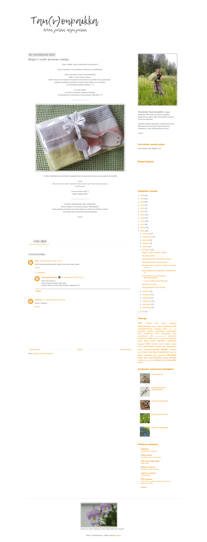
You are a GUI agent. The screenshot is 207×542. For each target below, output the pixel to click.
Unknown (38, 300)
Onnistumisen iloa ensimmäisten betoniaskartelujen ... (154, 277)
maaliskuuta (147, 301)
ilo (48, 244)
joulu (165, 329)
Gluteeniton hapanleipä (159, 401)
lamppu (140, 346)
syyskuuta (146, 243)
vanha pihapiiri (169, 358)
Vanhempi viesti (125, 350)
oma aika (153, 352)
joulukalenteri (160, 331)
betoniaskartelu (144, 326)
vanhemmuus (143, 360)
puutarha (148, 355)
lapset (158, 346)
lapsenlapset (149, 346)
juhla (150, 338)
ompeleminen (163, 352)
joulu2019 (150, 331)
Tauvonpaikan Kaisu (49, 277)
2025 (142, 199)
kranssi (154, 344)
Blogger (118, 535)
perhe (140, 355)
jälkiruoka (156, 338)
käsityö (173, 344)
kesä (146, 341)
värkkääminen (159, 360)
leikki (164, 346)
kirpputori (141, 344)
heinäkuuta (146, 250)
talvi (146, 358)
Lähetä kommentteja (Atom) (43, 354)
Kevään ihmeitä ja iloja (159, 414)
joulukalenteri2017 (160, 336)
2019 (142, 218)
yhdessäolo (171, 360)
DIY (140, 323)
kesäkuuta (146, 291)
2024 (142, 202)
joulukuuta (146, 234)
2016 (142, 228)
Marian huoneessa (148, 467)
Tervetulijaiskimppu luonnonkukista (154, 262)
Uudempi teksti (34, 350)
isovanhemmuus (145, 329)
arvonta (36, 244)
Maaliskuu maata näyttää (149, 469)
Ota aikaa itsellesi (148, 256)
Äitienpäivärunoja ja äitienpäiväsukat (158, 389)
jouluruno (172, 336)
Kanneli (144, 487)
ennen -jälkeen (157, 326)
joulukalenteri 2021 (145, 336)
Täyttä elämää (146, 455)
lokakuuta (146, 240)
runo (155, 355)
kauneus (172, 338)
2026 (142, 195)
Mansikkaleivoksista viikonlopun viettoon (157, 259)
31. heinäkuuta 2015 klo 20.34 (54, 300)
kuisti (161, 344)
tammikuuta (146, 307)
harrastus (43, 244)
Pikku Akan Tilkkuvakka (150, 461)
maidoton (173, 350)
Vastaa (37, 268)
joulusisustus (142, 338)
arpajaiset (172, 323)
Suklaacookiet (146, 475)
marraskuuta (147, 237)
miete (139, 352)
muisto (145, 352)
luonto (164, 349)
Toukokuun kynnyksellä (159, 428)
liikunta (140, 350)
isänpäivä (157, 329)
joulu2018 (141, 331)
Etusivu (79, 350)
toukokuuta (146, 295)
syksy (140, 358)
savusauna (162, 355)
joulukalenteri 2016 (151, 334)
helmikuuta (146, 304)
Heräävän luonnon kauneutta (151, 457)
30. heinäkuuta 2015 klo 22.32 (72, 277)
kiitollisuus (171, 341)
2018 (142, 221)
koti (148, 343)
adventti (149, 323)
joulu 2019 (172, 329)
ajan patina (160, 323)
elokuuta (145, 247)
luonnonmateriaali (151, 349)
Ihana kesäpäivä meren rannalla (153, 287)
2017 (142, 224)
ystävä (140, 362)
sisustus (171, 355)
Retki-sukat (145, 463)
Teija (36, 261)
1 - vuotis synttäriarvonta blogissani (155, 281)
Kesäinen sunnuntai (149, 284)
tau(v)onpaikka (155, 358)
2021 (142, 212)
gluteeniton (168, 326)
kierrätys (161, 341)
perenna (173, 352)
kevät (153, 341)
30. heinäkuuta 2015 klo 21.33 (50, 261)
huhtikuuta (146, 298)
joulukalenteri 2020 (168, 334)
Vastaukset (41, 273)
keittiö (140, 341)
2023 (142, 205)
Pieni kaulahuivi (157, 374)
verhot (150, 360)
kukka (167, 344)
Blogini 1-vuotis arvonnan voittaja (154, 252)
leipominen (171, 346)
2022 (142, 208)
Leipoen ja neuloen (148, 473)
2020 (142, 215)
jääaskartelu (164, 338)
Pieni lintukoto (146, 479)
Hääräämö (145, 449)
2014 (142, 312)
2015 (142, 231)
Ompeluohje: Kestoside (149, 451)
